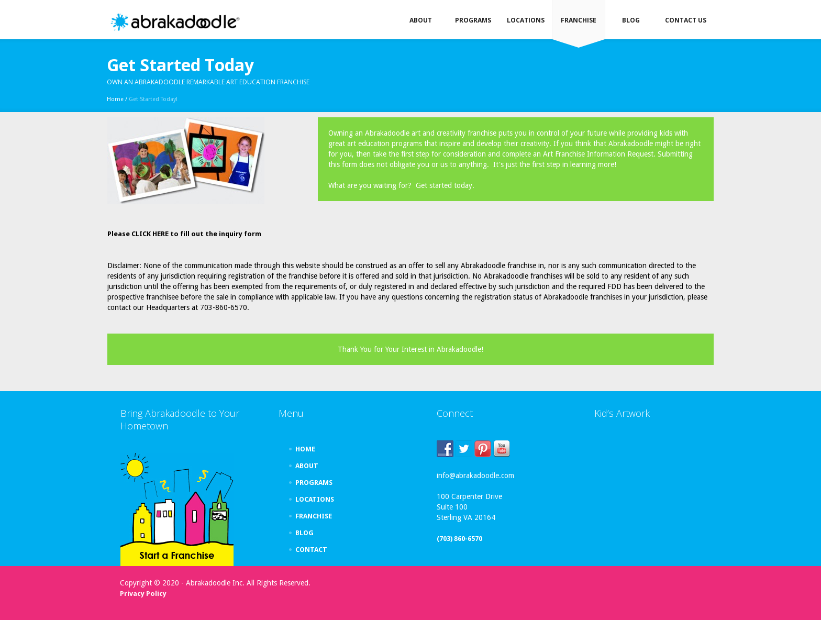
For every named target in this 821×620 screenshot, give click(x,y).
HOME (305, 449)
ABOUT (306, 466)
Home (115, 99)
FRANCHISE (313, 516)
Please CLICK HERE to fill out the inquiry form (184, 234)
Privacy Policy (143, 593)
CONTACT (311, 549)
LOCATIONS (314, 499)
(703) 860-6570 (459, 538)
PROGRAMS (313, 482)
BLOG (304, 533)
